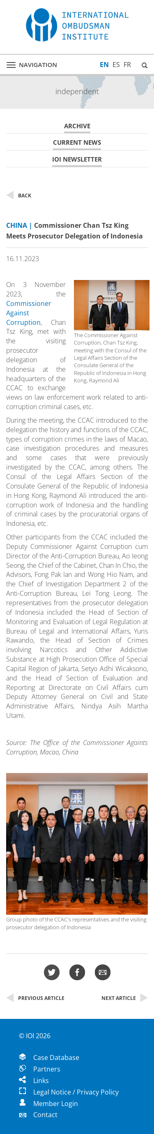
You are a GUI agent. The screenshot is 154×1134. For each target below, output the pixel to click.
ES (116, 64)
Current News (77, 142)
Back (18, 195)
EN (104, 64)
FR (127, 64)
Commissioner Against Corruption (28, 313)
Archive (77, 126)
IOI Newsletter (77, 159)
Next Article (124, 998)
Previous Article (35, 998)
